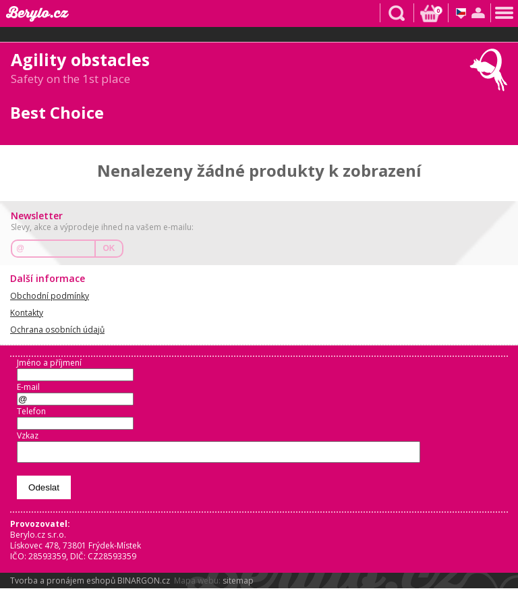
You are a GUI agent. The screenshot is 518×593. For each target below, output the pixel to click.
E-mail (28, 387)
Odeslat (43, 491)
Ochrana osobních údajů (57, 329)
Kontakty (26, 312)
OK (109, 248)
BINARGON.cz (143, 584)
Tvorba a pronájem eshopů (62, 584)
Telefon (31, 411)
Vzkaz (27, 435)
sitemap (238, 584)
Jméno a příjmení (49, 362)
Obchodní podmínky (49, 296)
